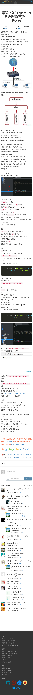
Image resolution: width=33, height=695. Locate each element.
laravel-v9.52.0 (12, 655)
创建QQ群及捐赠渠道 (18, 444)
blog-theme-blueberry (14, 660)
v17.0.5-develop (12, 653)
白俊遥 (10, 657)
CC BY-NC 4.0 (12, 638)
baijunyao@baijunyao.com (15, 643)
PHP (5, 28)
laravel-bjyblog (12, 651)
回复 (20, 493)
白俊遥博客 (9, 441)
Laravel (19, 28)
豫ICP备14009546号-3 (14, 645)
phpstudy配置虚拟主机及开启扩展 (15, 393)
